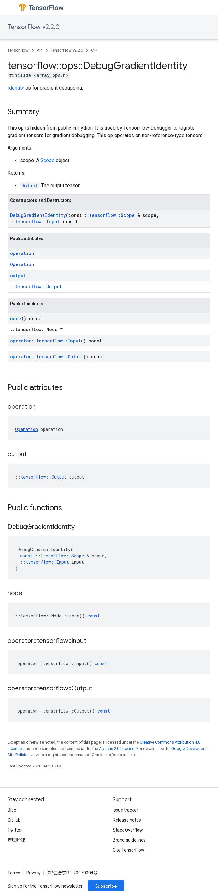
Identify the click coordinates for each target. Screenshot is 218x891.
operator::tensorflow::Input (45, 341)
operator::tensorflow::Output (46, 357)
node (15, 318)
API (40, 50)
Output (29, 185)
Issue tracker (125, 809)
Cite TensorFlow (128, 850)
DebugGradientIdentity (38, 215)
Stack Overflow (128, 829)
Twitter (15, 829)
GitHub (14, 819)
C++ (94, 50)
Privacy (33, 872)
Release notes (127, 819)
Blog (12, 809)
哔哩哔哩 (16, 839)
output (18, 276)
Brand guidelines (129, 839)
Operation (22, 264)
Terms (14, 872)
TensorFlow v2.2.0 (34, 27)
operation (22, 253)
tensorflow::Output (38, 286)
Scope (47, 160)
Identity (16, 88)
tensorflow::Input (37, 221)
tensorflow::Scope (112, 215)
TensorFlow (18, 50)
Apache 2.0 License (116, 748)
